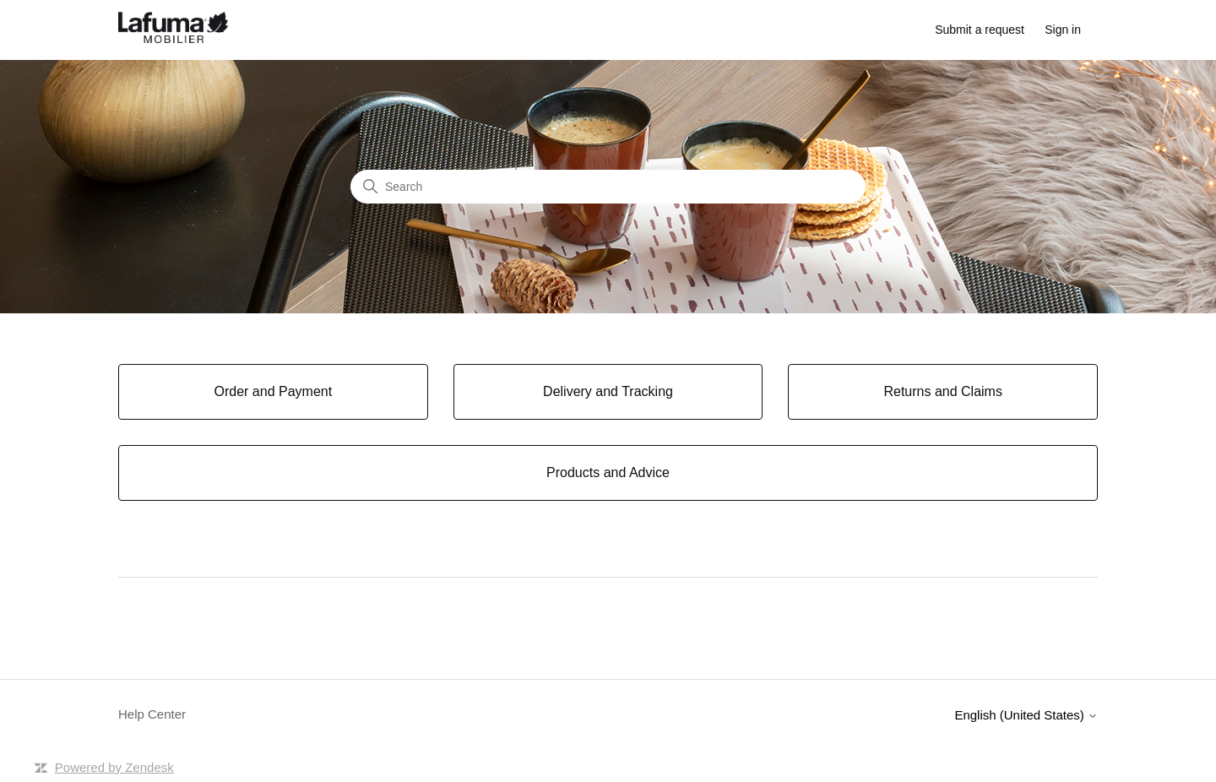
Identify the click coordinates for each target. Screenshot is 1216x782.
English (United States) (1026, 715)
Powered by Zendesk (114, 767)
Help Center (152, 714)
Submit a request (979, 29)
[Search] (608, 187)
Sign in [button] (1063, 29)
